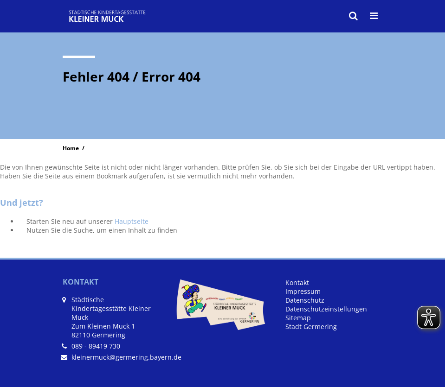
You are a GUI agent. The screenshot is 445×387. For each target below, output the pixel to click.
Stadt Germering (311, 326)
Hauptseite (131, 221)
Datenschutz (304, 300)
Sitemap (298, 317)
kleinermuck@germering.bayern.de (126, 357)
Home (71, 148)
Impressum (303, 291)
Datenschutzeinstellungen (326, 309)
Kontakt (297, 282)
